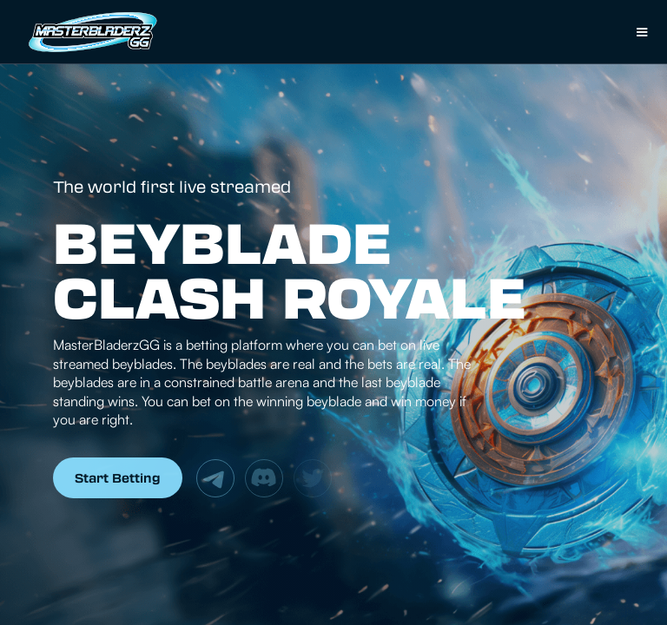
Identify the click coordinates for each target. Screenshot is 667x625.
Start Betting (118, 477)
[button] (642, 32)
